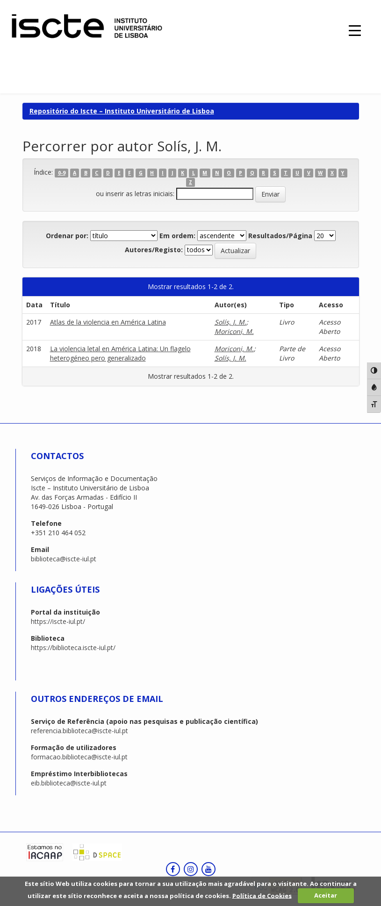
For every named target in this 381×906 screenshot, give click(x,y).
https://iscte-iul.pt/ (58, 621)
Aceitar (325, 895)
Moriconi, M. (234, 331)
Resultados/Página (280, 235)
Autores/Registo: (154, 249)
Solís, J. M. (230, 322)
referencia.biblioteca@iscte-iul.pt (79, 730)
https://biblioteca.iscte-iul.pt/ (73, 647)
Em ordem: (177, 235)
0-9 (61, 173)
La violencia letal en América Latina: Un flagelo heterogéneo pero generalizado (120, 353)
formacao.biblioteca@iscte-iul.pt (79, 756)
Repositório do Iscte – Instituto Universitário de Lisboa (121, 110)
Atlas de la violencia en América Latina (108, 322)
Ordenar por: (67, 235)
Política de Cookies (262, 895)
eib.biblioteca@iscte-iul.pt (69, 783)
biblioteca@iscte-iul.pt (63, 558)
